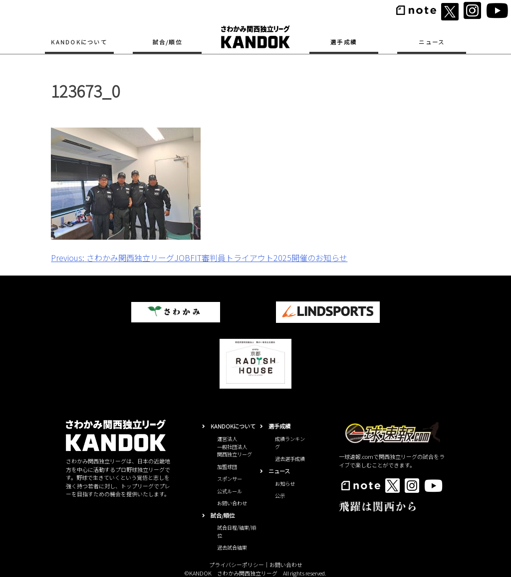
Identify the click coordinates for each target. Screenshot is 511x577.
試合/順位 (167, 42)
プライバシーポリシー (236, 565)
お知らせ (285, 483)
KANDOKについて (79, 42)
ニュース (432, 42)
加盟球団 (227, 466)
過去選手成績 (290, 458)
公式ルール (229, 491)
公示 (280, 495)
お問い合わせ (232, 503)
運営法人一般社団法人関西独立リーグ (234, 446)
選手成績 (343, 42)
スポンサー (229, 478)
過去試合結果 (232, 547)
